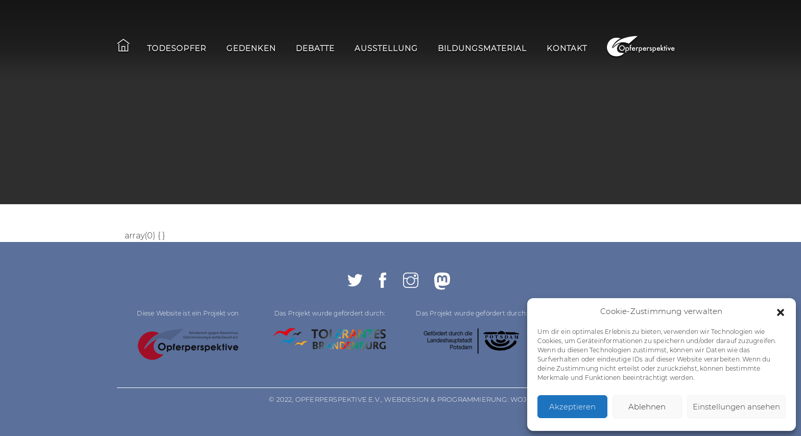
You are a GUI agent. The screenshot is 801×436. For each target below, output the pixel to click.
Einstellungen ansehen (736, 406)
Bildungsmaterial (482, 48)
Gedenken (251, 48)
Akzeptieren (572, 406)
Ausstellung (386, 48)
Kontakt (567, 48)
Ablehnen (647, 406)
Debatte (315, 48)
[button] (780, 311)
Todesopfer (176, 48)
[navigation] (367, 49)
